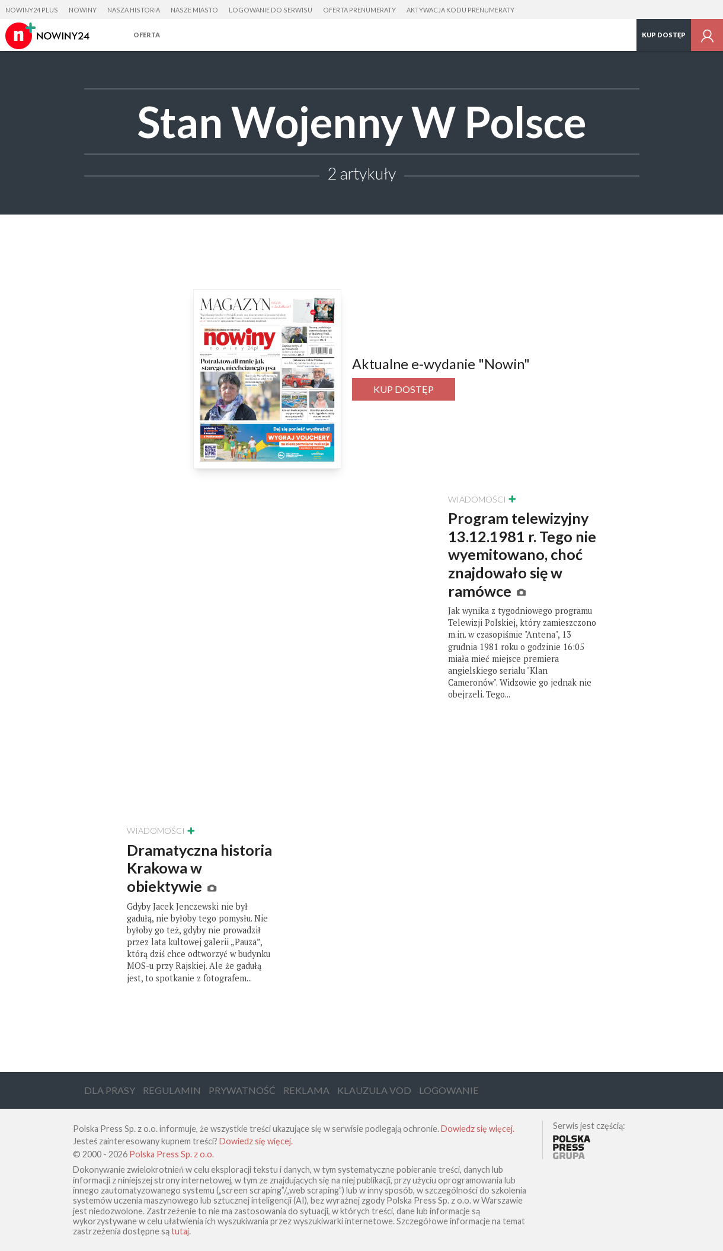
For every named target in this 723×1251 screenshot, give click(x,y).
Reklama (306, 1090)
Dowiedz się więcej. (477, 1129)
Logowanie (449, 1090)
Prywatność (242, 1090)
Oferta (146, 35)
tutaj (180, 1231)
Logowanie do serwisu (270, 10)
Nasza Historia (133, 10)
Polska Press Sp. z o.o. (171, 1154)
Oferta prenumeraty (359, 10)
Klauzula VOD (374, 1090)
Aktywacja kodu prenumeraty (460, 10)
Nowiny (83, 10)
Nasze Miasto (194, 10)
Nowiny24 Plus (31, 10)
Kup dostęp (664, 35)
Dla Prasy (109, 1090)
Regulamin (172, 1090)
